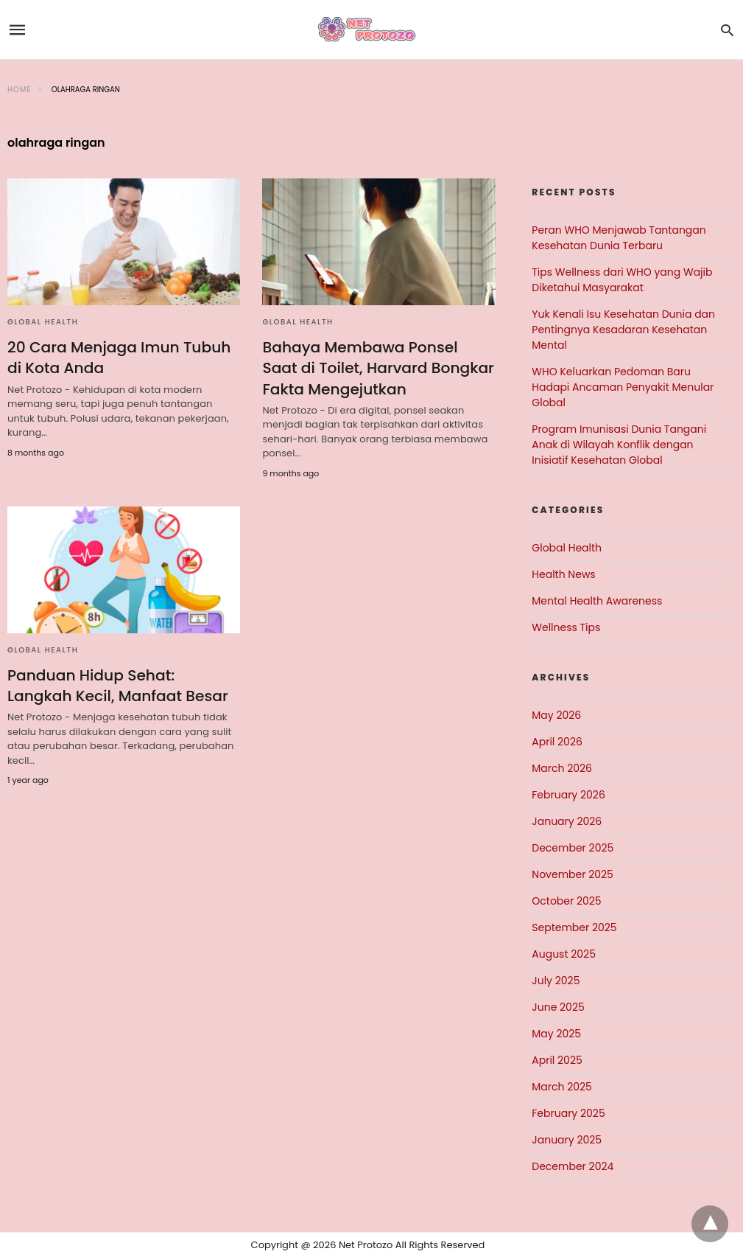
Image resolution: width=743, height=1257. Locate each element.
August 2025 (564, 954)
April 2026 (557, 741)
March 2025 (562, 1086)
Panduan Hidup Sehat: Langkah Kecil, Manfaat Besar (116, 685)
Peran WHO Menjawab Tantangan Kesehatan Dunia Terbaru (618, 238)
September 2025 (574, 927)
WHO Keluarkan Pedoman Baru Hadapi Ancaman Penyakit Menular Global (623, 387)
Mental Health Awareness (597, 600)
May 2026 (556, 715)
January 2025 (567, 1139)
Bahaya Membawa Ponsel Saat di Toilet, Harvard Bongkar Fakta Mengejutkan (377, 368)
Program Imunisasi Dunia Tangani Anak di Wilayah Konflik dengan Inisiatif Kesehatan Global (619, 444)
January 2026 (567, 821)
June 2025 (558, 1007)
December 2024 (572, 1166)
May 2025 (556, 1033)
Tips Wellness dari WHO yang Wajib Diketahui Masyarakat (622, 280)
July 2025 (556, 980)
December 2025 (572, 847)
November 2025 (572, 874)
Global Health (42, 321)
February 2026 (568, 794)
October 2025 (566, 901)
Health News (563, 574)
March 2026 (562, 768)
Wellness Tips (566, 627)
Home (19, 89)
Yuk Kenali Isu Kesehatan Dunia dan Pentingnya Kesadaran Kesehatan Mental (623, 329)
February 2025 (568, 1113)
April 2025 (557, 1060)
